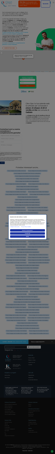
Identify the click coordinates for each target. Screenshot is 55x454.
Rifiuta (27, 236)
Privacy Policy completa (26, 226)
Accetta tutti (27, 233)
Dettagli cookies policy (15, 226)
